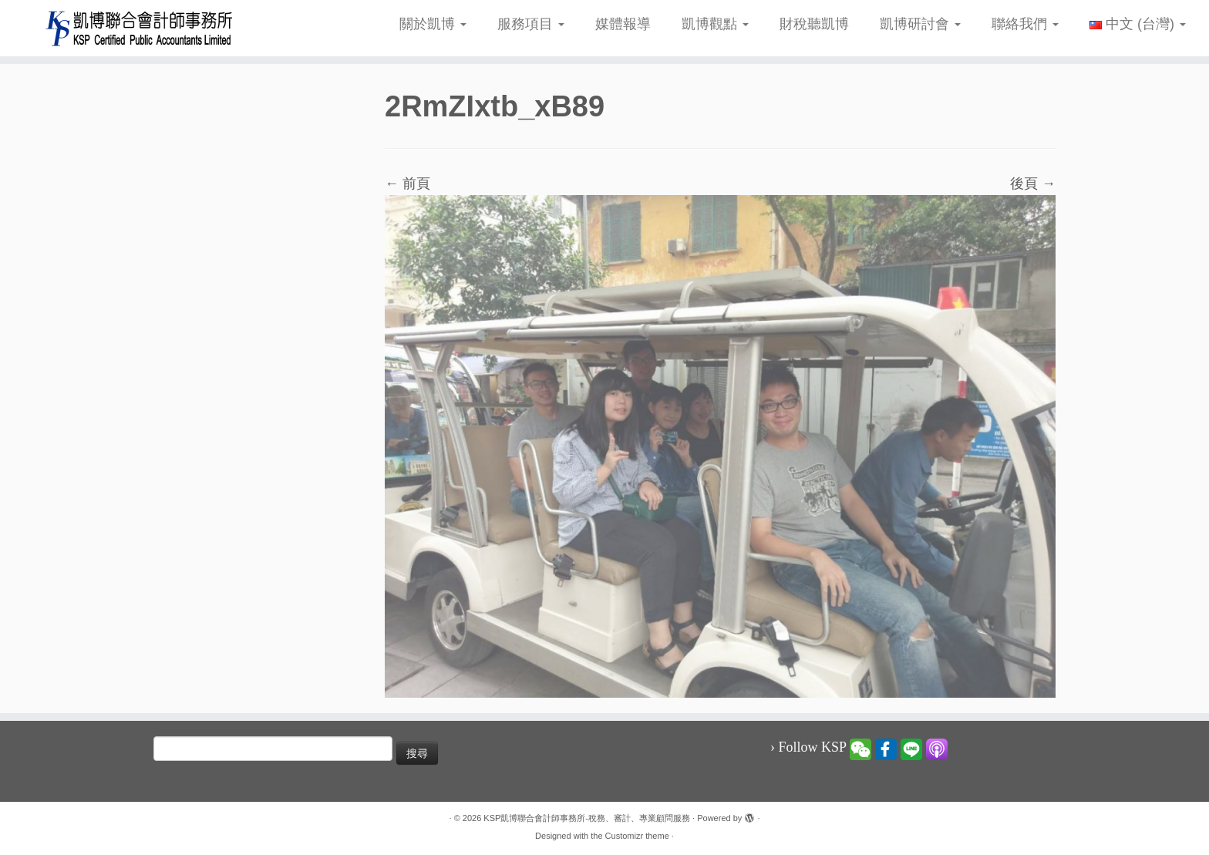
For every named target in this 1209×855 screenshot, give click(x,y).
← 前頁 (407, 183)
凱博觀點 (715, 24)
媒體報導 (623, 24)
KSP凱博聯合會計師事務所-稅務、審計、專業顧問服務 (586, 818)
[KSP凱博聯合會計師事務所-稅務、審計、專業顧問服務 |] (139, 28)
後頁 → (1033, 183)
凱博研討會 (920, 24)
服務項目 (530, 24)
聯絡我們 (1025, 24)
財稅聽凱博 (814, 24)
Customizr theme (637, 835)
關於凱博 (432, 24)
